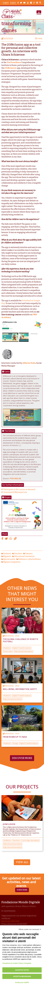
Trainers (28, 553)
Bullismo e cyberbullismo (29, 559)
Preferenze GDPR (22, 982)
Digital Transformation (22, 648)
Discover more (22, 758)
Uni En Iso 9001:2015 (10, 921)
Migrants (7, 556)
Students (7, 553)
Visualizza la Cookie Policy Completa (16, 963)
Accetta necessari (22, 976)
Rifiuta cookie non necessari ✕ (30, 929)
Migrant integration (11, 562)
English (13, 3)
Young (15, 743)
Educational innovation (24, 556)
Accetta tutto (22, 970)
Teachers (18, 553)
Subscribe (22, 890)
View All (22, 862)
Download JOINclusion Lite (15, 492)
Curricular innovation (30, 840)
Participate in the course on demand (19, 489)
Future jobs (7, 651)
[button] (38, 12)
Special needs (9, 559)
